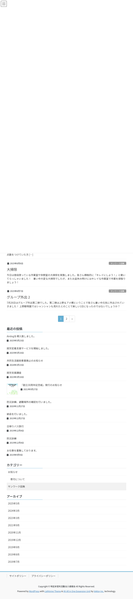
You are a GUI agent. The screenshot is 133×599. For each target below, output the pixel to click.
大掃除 (12, 269)
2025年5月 (14, 503)
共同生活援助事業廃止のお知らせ (25, 360)
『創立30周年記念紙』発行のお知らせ (41, 385)
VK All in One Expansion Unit (77, 591)
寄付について (17, 479)
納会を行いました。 (18, 414)
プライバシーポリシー (43, 576)
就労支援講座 (14, 372)
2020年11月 (14, 532)
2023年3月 (14, 518)
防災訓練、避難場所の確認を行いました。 (30, 402)
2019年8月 (14, 554)
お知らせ (13, 472)
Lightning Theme (53, 591)
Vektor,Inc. (99, 591)
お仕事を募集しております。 (22, 450)
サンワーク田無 (117, 263)
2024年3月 (14, 510)
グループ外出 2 (18, 297)
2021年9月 (14, 525)
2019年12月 (14, 540)
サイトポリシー (17, 576)
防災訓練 (11, 438)
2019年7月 (14, 561)
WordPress (34, 591)
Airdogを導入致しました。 (21, 336)
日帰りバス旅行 (15, 426)
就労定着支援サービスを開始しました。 (28, 348)
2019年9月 (14, 547)
